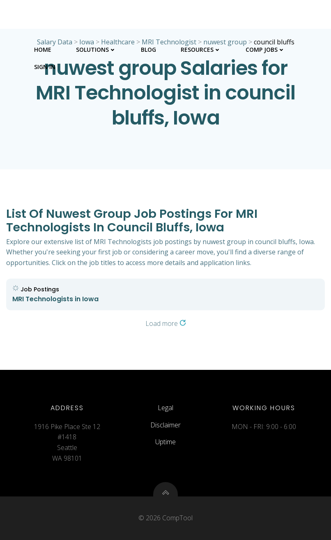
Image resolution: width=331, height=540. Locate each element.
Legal (165, 407)
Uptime (165, 441)
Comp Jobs (265, 49)
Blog (148, 49)
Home (42, 49)
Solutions (96, 49)
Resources (201, 49)
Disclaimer (165, 424)
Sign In (44, 67)
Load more (165, 323)
